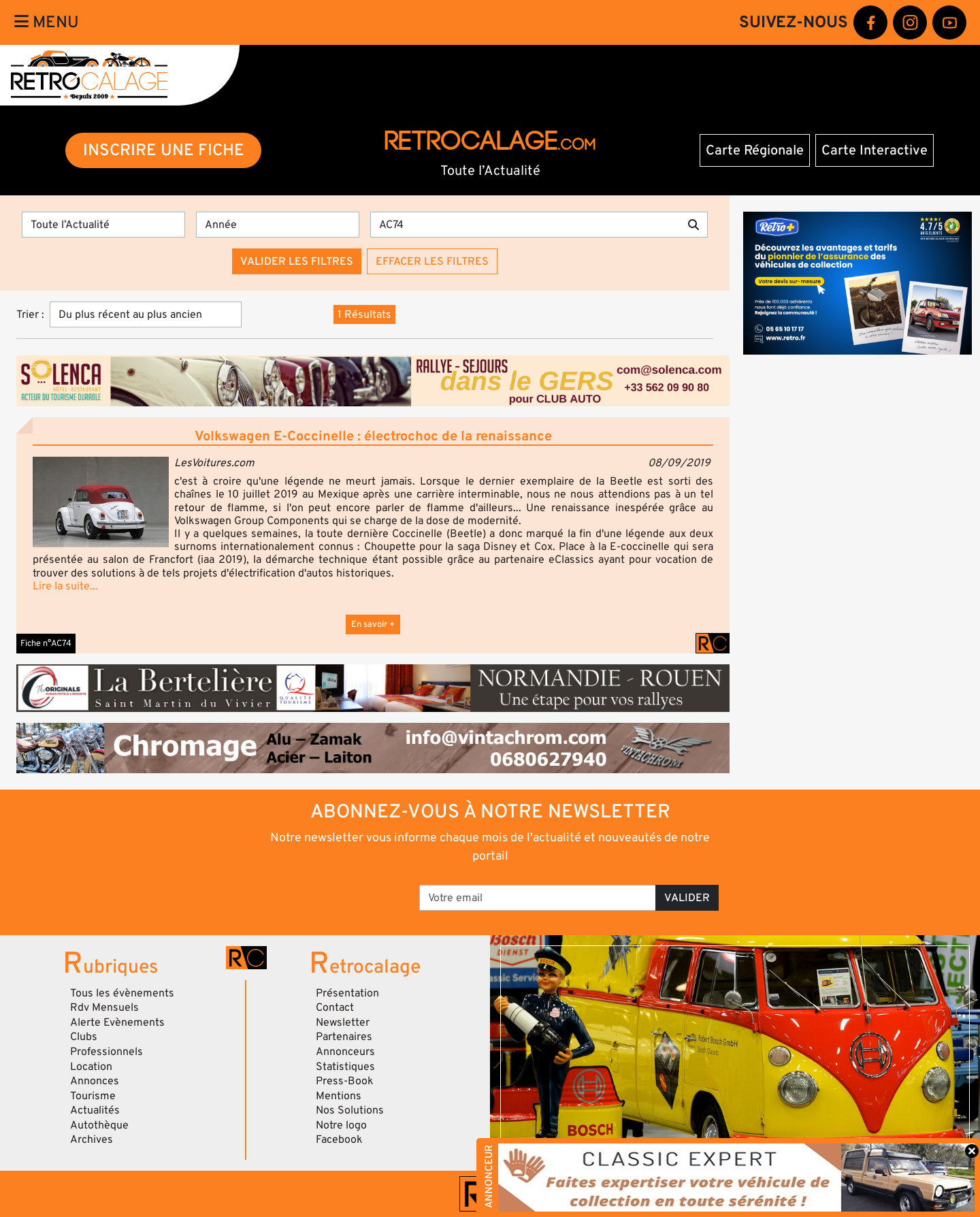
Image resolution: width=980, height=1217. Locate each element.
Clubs (83, 1036)
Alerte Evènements (117, 1022)
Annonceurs (345, 1051)
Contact (335, 1007)
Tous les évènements (122, 993)
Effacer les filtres (432, 261)
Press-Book (345, 1080)
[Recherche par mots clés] (525, 225)
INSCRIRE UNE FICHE (163, 150)
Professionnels (106, 1051)
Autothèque (99, 1125)
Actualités (95, 1110)
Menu (46, 22)
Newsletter (343, 1022)
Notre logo (341, 1125)
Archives (91, 1139)
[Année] (277, 225)
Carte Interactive (874, 150)
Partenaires (344, 1036)
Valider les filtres (296, 261)
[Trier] (146, 314)
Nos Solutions (350, 1110)
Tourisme (93, 1095)
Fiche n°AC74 (45, 643)
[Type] (103, 225)
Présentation (347, 993)
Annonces (94, 1080)
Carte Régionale (755, 150)
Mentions (338, 1095)
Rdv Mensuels (104, 1007)
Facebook (339, 1139)
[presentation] (313, 893)
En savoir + (373, 624)
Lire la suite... (65, 586)
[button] (101, 502)
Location (91, 1066)
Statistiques (345, 1066)
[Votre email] (537, 898)
